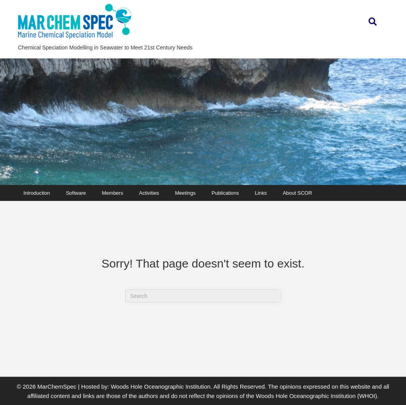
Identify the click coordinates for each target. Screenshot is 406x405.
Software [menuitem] (76, 193)
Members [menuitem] (112, 193)
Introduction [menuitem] (36, 193)
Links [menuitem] (261, 193)
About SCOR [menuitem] (297, 193)
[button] (372, 22)
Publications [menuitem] (225, 193)
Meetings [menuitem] (185, 193)
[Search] (203, 296)
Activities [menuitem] (149, 193)
